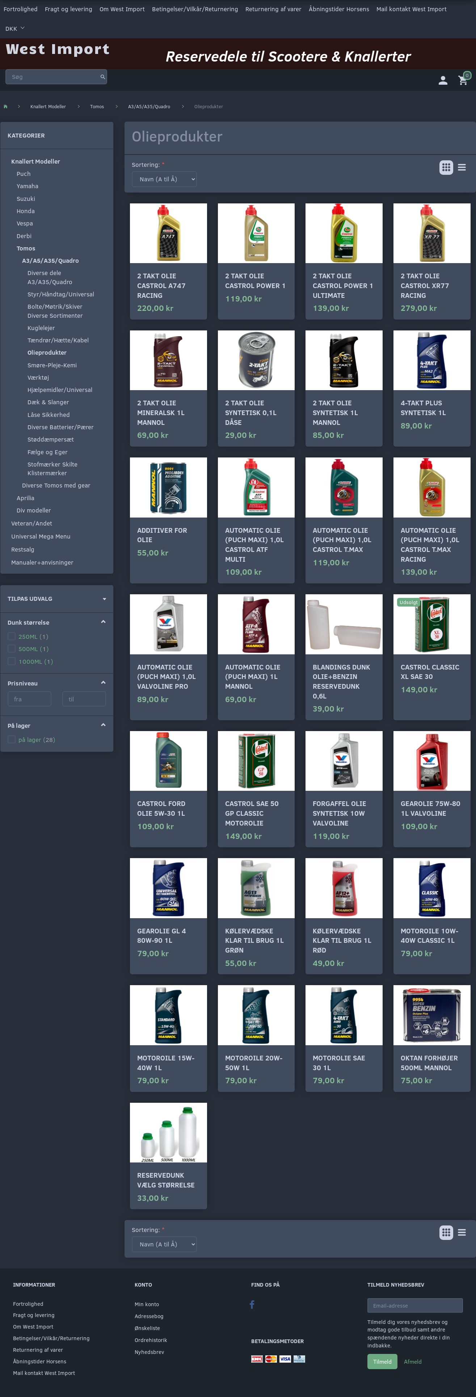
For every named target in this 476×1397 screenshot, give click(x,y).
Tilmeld (382, 1360)
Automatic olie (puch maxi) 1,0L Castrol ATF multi (254, 543)
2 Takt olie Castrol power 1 (255, 279)
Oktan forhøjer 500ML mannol (429, 1061)
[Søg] (103, 73)
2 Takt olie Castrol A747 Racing (161, 284)
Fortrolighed (21, 8)
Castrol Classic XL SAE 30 (430, 670)
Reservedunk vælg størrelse (166, 1178)
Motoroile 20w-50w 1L (253, 1061)
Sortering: (146, 163)
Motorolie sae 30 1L (339, 1061)
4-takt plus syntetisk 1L (423, 406)
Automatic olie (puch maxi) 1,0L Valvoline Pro (166, 675)
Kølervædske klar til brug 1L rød (342, 939)
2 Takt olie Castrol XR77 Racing (425, 284)
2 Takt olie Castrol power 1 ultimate (343, 284)
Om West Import (122, 8)
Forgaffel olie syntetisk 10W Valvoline (339, 811)
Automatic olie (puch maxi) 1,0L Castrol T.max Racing (430, 543)
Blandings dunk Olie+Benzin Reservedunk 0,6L (341, 680)
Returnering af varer (273, 8)
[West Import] (57, 45)
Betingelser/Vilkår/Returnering (195, 8)
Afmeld (413, 1360)
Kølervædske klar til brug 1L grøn (254, 939)
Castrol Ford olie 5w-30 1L (161, 806)
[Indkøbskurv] (464, 77)
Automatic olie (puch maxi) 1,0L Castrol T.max (342, 538)
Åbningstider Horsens (339, 8)
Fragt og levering (68, 8)
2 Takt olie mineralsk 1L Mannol (161, 411)
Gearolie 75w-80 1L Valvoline (430, 806)
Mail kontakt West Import (411, 8)
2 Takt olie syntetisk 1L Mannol (335, 411)
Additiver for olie (162, 533)
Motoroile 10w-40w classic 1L (429, 934)
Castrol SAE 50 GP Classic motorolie (252, 811)
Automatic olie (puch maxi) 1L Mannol (253, 675)
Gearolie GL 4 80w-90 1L (161, 934)
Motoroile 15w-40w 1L (165, 1061)
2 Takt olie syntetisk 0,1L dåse (251, 411)
